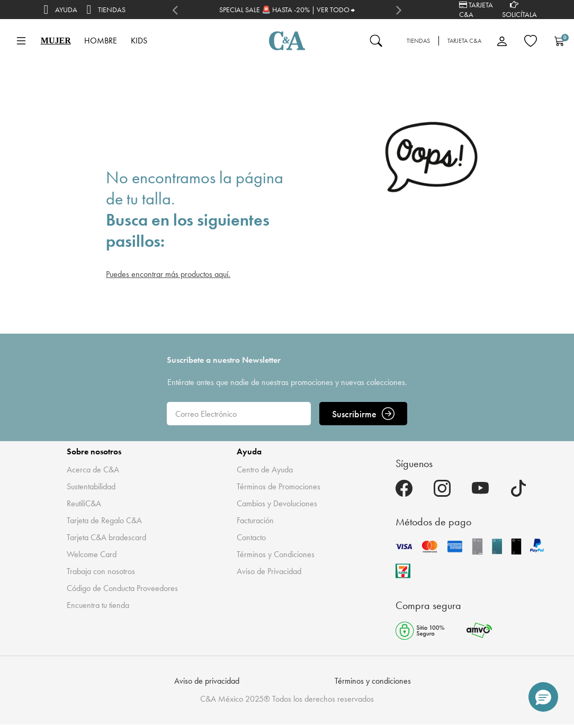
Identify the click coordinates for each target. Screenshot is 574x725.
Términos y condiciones (373, 680)
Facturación (255, 520)
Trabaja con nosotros (101, 571)
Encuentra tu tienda (98, 605)
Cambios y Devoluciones (277, 503)
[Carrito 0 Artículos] (559, 41)
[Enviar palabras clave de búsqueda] (376, 40)
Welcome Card (91, 554)
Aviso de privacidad (206, 680)
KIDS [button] (139, 40)
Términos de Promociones (278, 486)
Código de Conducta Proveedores (122, 588)
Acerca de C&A (93, 469)
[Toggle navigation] (21, 40)
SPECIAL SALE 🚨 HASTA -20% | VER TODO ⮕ (287, 9)
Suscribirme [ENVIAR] (363, 413)
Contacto (251, 537)
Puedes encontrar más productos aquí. (168, 274)
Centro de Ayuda (265, 469)
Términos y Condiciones (276, 554)
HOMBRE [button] (100, 40)
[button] (543, 697)
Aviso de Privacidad (269, 571)
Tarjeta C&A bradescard (106, 537)
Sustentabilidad (91, 486)
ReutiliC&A (84, 503)
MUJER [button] (56, 40)
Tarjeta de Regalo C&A (104, 520)
